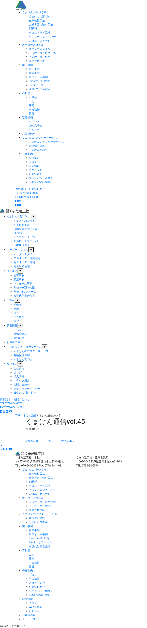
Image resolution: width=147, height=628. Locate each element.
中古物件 (34, 109)
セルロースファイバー (42, 36)
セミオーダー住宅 (39, 56)
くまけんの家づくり (34, 12)
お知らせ (34, 129)
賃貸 (31, 113)
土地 (31, 101)
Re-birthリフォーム (40, 85)
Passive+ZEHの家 (39, 81)
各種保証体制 (37, 145)
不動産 (26, 93)
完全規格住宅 (37, 60)
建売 (31, 105)
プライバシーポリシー (42, 178)
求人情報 (34, 166)
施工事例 (27, 65)
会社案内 (27, 153)
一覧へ (50, 441)
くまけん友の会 (38, 149)
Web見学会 (35, 125)
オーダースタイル (33, 44)
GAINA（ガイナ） (39, 40)
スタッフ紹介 (37, 170)
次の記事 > (67, 441)
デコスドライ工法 (39, 32)
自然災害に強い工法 (41, 24)
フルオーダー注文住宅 (42, 52)
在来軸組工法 (37, 20)
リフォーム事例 (38, 77)
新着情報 (27, 117)
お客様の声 (29, 133)
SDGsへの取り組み (40, 182)
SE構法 (33, 28)
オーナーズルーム (33, 619)
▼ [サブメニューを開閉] (33, 216)
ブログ (33, 162)
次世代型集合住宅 (39, 89)
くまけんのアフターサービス (39, 137)
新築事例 (34, 73)
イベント (34, 121)
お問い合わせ (37, 174)
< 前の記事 (31, 441)
